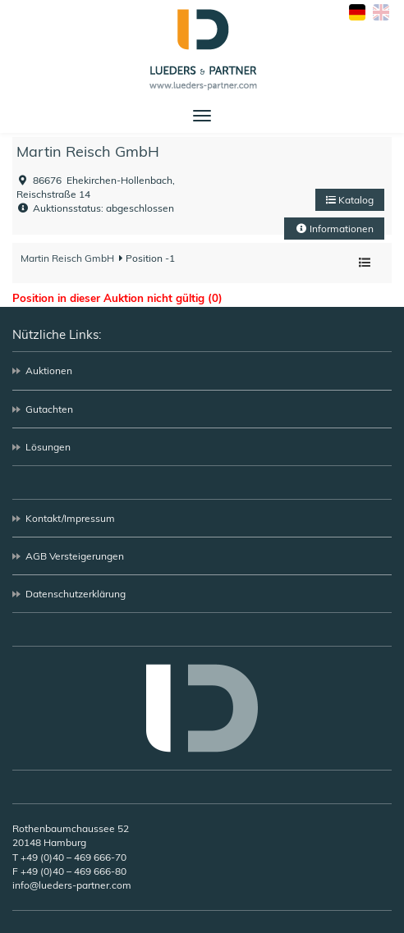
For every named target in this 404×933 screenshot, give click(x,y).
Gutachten (49, 409)
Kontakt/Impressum (70, 518)
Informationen (334, 228)
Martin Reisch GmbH (87, 151)
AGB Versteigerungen (74, 556)
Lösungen (48, 447)
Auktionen (48, 370)
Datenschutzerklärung (75, 594)
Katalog (350, 200)
